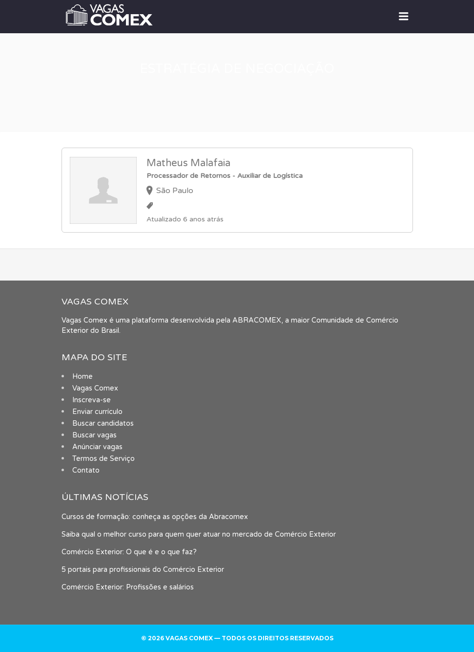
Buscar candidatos (103, 423)
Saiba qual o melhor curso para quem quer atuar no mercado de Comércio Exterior (199, 534)
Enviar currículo (97, 412)
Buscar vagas (94, 435)
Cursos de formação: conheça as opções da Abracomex (155, 517)
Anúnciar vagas (97, 447)
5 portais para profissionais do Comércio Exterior (143, 569)
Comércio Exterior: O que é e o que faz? (129, 552)
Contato (86, 470)
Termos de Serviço (103, 459)
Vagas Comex (95, 388)
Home (82, 376)
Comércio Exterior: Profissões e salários (128, 587)
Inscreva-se (91, 400)
